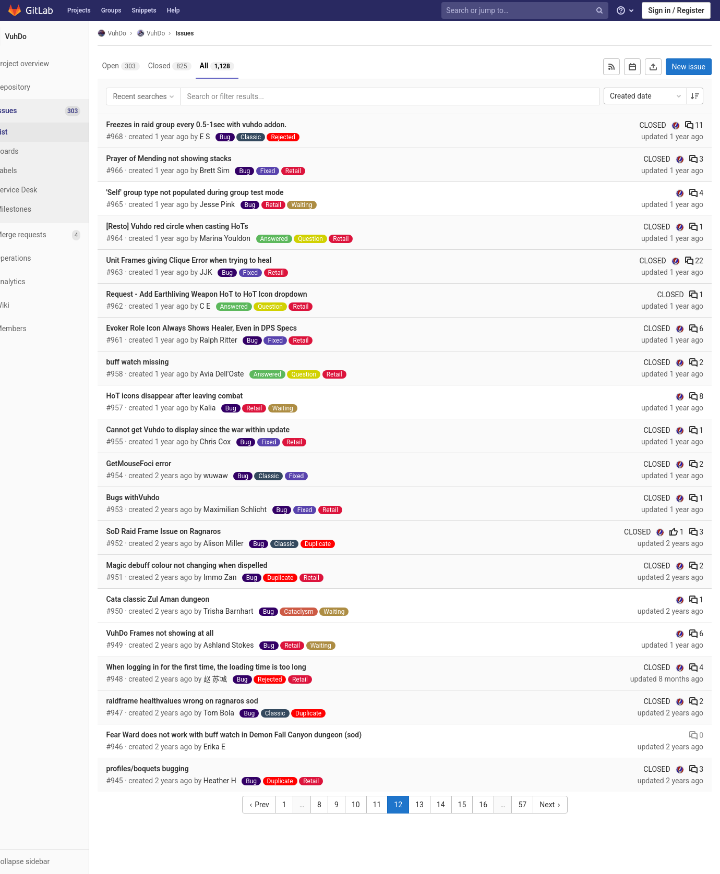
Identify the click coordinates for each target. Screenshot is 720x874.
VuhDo (137, 33)
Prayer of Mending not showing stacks (194, 158)
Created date (646, 96)
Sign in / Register (676, 10)
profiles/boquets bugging (172, 768)
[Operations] (57, 258)
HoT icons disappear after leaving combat (199, 396)
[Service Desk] (57, 190)
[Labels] (57, 170)
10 (368, 804)
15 (475, 804)
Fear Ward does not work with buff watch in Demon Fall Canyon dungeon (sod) (259, 735)
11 (694, 125)
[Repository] (57, 87)
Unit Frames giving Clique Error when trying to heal (214, 260)
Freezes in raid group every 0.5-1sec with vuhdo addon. (221, 124)
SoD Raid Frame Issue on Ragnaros (188, 531)
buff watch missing (162, 362)
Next (563, 804)
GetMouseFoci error (164, 463)
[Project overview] (57, 64)
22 (694, 261)
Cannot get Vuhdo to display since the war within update (223, 430)
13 (432, 804)
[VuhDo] (57, 36)
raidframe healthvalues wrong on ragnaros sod (207, 701)
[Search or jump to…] (526, 10)
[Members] (57, 329)
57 (535, 804)
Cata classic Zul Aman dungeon (183, 599)
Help (173, 10)
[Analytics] (57, 282)
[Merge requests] (57, 235)
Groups (111, 10)
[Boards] (57, 151)
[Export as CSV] (653, 66)
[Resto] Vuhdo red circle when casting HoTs (202, 226)
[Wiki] (57, 305)
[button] (57, 861)
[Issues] (58, 111)
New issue (688, 67)
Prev (271, 804)
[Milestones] (57, 209)
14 (453, 804)
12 (411, 804)
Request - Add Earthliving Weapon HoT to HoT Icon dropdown (231, 294)
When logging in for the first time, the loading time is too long (231, 667)
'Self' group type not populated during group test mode (220, 192)
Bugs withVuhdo (158, 497)
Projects (79, 10)
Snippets (143, 10)
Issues (210, 33)
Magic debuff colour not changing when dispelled (212, 565)
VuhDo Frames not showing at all (185, 633)
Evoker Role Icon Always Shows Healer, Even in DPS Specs (226, 328)
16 (496, 804)
